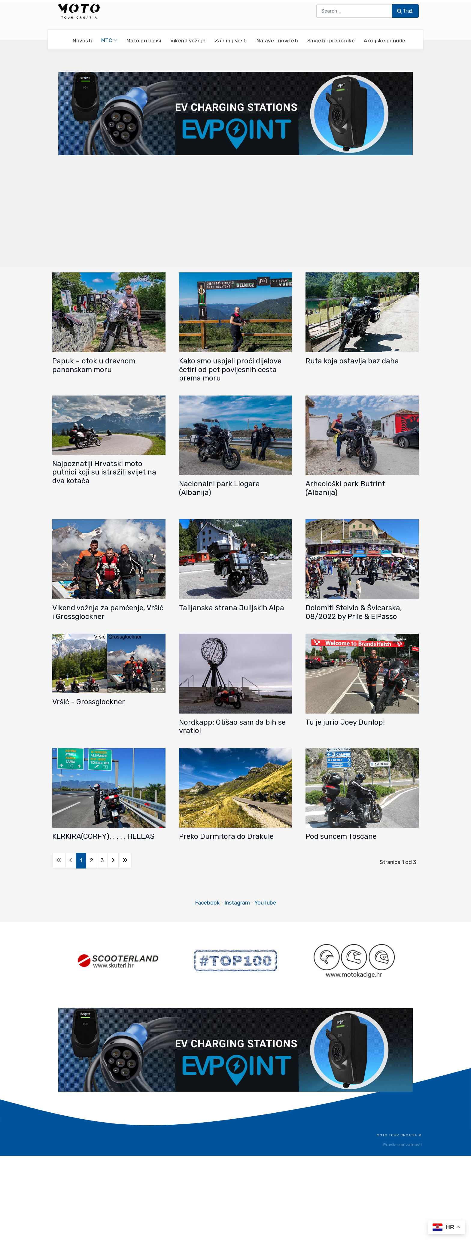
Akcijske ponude (385, 40)
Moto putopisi (144, 40)
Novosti (82, 40)
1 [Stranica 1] (81, 860)
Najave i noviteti (277, 40)
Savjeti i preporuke (331, 40)
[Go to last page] (125, 861)
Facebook (207, 902)
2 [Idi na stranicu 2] (91, 860)
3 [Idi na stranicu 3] (102, 860)
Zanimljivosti (231, 40)
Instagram (237, 902)
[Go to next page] (113, 861)
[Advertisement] (235, 210)
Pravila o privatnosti (402, 1144)
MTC (109, 40)
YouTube (265, 902)
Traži (405, 11)
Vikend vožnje (188, 40)
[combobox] (354, 11)
